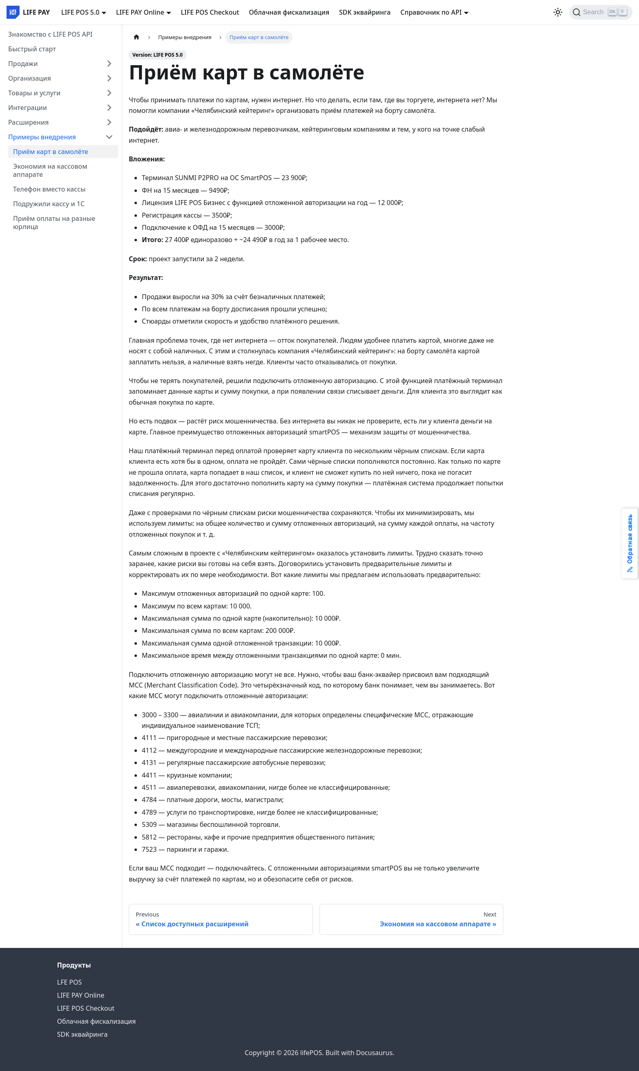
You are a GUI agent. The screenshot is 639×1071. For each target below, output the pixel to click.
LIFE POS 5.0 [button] (80, 12)
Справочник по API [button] (431, 12)
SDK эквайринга (365, 12)
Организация (29, 78)
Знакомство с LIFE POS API (50, 34)
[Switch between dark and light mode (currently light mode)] (557, 12)
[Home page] (136, 37)
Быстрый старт (32, 48)
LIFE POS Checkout (210, 12)
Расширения (28, 122)
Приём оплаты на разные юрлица (54, 222)
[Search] (600, 12)
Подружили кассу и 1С (49, 203)
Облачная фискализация (289, 12)
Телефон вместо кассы (49, 189)
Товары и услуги (34, 92)
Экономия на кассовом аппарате (50, 170)
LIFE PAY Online (80, 995)
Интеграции (27, 107)
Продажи (23, 63)
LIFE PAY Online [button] (140, 12)
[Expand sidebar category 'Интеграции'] (109, 107)
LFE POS (69, 982)
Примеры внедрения (42, 136)
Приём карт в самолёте (50, 151)
